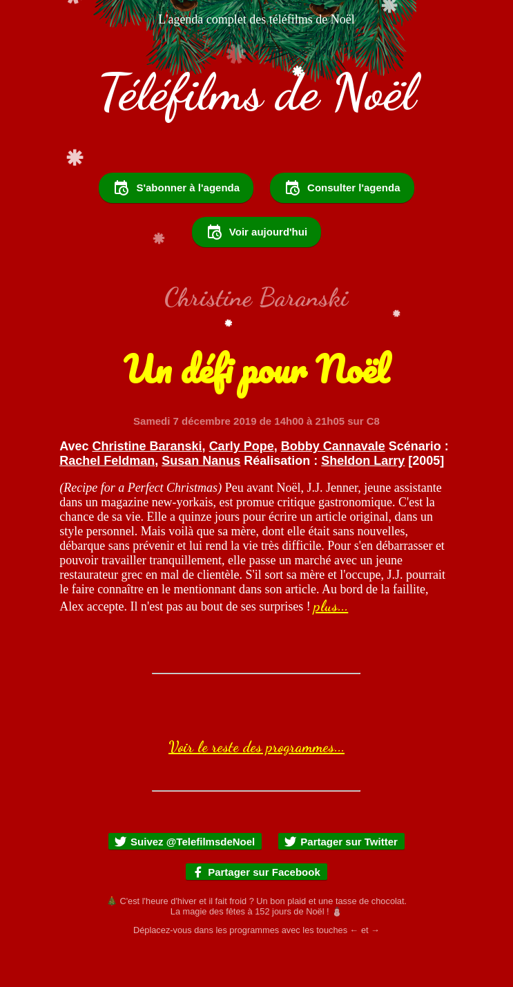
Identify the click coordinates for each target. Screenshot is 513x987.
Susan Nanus (201, 498)
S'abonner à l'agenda (176, 225)
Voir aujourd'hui (256, 269)
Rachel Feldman (107, 498)
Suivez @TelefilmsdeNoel (184, 878)
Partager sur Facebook (255, 909)
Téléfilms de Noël (256, 92)
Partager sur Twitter (341, 878)
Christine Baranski (147, 483)
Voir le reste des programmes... (256, 784)
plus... (330, 643)
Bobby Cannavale (333, 483)
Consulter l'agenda (342, 225)
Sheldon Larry (363, 498)
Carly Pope (241, 483)
